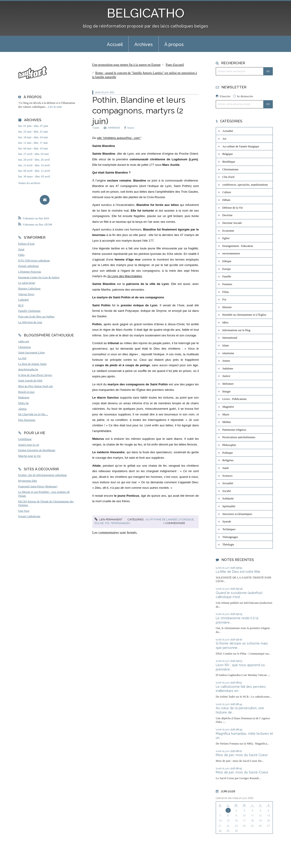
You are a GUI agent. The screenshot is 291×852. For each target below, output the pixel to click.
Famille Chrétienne (29, 310)
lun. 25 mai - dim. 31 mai (33, 131)
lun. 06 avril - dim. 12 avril (34, 170)
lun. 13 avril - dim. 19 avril (34, 165)
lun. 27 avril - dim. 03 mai (33, 154)
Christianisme (230, 169)
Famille (226, 276)
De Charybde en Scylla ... (33, 414)
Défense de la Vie (232, 207)
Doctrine (227, 215)
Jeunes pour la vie (28, 444)
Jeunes (226, 360)
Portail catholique (28, 266)
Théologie (228, 544)
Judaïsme (227, 368)
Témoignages (120, 523)
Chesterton (24, 347)
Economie (228, 230)
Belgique (227, 154)
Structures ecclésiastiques (237, 514)
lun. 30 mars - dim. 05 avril (34, 176)
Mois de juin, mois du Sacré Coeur (242, 755)
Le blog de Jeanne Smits (32, 364)
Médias (226, 422)
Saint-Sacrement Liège (31, 352)
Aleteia (22, 408)
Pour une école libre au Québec (36, 316)
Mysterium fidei (27, 480)
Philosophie (229, 445)
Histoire (227, 307)
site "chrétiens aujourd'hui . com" (119, 138)
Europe (226, 269)
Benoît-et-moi (26, 392)
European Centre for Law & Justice (39, 277)
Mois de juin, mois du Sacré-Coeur (242, 772)
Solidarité (228, 498)
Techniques (229, 529)
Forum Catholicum (29, 516)
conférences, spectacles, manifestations (245, 184)
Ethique (226, 261)
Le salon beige (26, 282)
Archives (143, 44)
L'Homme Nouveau (29, 271)
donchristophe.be (28, 369)
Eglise (99, 523)
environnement (231, 253)
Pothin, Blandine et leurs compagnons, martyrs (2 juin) (138, 110)
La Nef (22, 358)
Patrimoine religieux (234, 429)
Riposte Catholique (29, 288)
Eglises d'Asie (26, 243)
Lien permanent (108, 519)
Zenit (21, 249)
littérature (228, 383)
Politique (227, 452)
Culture (226, 192)
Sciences (227, 475)
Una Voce (24, 510)
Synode (226, 521)
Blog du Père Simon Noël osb (35, 386)
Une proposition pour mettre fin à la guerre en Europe (126, 65)
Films (225, 292)
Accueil (115, 44)
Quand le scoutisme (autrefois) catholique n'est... (239, 595)
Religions (227, 460)
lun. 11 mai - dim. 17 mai (33, 142)
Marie (225, 414)
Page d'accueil (175, 65)
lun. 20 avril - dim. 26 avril (34, 159)
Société (226, 491)
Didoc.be (23, 403)
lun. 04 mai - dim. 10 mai (33, 148)
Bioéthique (228, 161)
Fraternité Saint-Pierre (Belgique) (37, 486)
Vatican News (26, 294)
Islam (225, 345)
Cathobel (23, 299)
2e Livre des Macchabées (124, 276)
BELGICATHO (145, 13)
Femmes (227, 284)
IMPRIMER (112, 127)
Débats (226, 200)
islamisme (228, 353)
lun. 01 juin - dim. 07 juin (33, 126)
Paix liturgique (26, 420)
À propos (174, 44)
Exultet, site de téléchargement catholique (42, 475)
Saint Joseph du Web (30, 380)
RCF (21, 305)
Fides (21, 254)
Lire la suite (55, 106)
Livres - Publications (234, 399)
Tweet (95, 127)
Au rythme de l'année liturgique (170, 519)
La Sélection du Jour (30, 322)
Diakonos (23, 397)
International (229, 337)
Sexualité (227, 483)
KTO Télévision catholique (34, 260)
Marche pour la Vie (29, 456)
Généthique (25, 439)
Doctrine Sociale (232, 223)
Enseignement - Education (237, 246)
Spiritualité (228, 506)
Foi (107, 523)
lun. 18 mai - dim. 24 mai (33, 137)
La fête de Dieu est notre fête (238, 571)
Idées (225, 322)
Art (224, 138)
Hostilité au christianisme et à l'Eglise (244, 314)
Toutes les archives (29, 183)
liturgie (226, 391)
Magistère (228, 406)
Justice (226, 376)
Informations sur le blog (236, 330)
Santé (225, 468)
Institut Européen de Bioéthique (36, 450)
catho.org (23, 341)
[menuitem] (114, 44)
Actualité (227, 131)
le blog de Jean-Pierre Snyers (35, 375)
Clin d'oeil (228, 177)
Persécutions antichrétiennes (238, 437)
